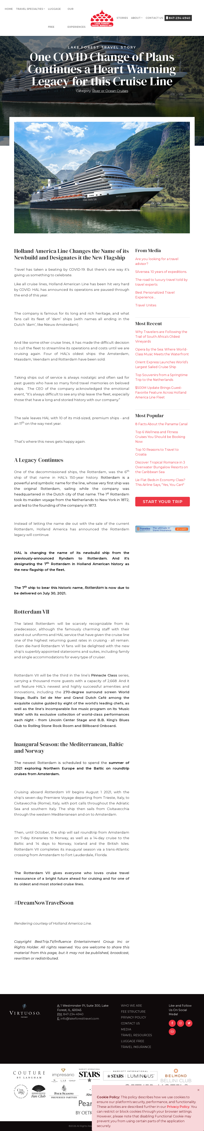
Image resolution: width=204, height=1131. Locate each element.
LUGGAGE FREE (132, 1041)
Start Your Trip (162, 501)
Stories (122, 17)
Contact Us (154, 17)
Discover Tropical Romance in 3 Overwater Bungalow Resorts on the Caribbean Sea (161, 467)
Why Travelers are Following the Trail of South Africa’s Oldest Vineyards (161, 336)
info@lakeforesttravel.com (80, 1018)
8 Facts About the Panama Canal (161, 424)
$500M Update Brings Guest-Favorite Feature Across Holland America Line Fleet (160, 392)
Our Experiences (76, 17)
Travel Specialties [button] (29, 8)
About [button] (136, 17)
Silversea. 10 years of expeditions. (161, 272)
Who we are (131, 1005)
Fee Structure (133, 1011)
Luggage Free (54, 17)
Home (9, 8)
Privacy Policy (133, 1017)
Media (126, 1029)
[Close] (198, 1090)
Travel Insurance (136, 1047)
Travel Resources (136, 1035)
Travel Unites (145, 305)
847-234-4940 (178, 18)
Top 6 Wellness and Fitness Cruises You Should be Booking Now (160, 437)
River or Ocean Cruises (110, 91)
